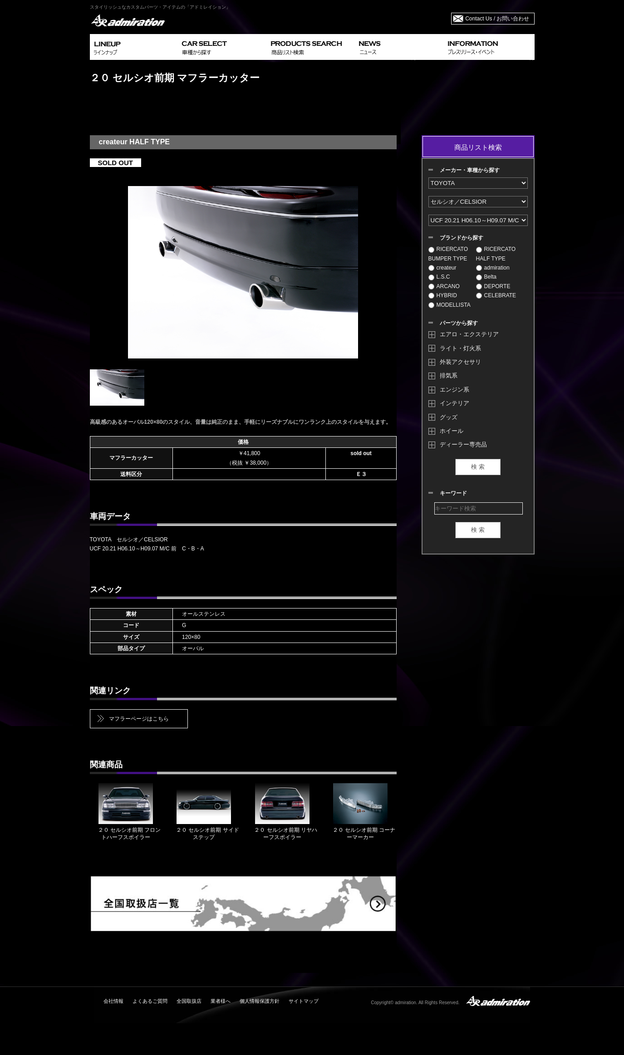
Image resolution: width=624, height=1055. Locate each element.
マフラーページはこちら (139, 719)
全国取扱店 (189, 1001)
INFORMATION (489, 47)
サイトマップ (304, 1001)
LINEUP (134, 47)
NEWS (399, 47)
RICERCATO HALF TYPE (496, 253)
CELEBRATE (496, 295)
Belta (486, 277)
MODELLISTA (449, 305)
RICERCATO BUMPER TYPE (448, 253)
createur (442, 268)
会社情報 (113, 1001)
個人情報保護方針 (260, 1001)
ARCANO (444, 286)
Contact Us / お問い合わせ (497, 18)
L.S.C (439, 277)
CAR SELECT (222, 47)
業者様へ (221, 1001)
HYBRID (442, 295)
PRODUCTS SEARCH (311, 47)
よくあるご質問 (150, 1001)
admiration (493, 268)
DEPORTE (493, 286)
